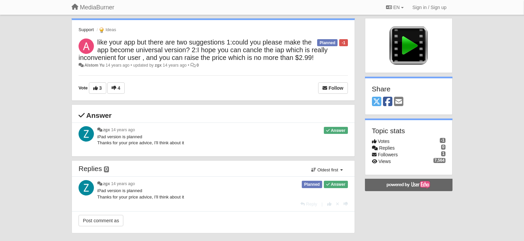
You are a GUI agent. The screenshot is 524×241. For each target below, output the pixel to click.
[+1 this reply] (329, 204)
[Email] (398, 102)
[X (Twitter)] (376, 102)
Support (86, 29)
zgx (158, 65)
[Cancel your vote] (337, 204)
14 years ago (123, 130)
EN (395, 7)
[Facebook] (387, 102)
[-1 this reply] (346, 204)
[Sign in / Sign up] (429, 7)
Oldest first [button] (327, 169)
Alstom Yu (94, 65)
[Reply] (308, 204)
